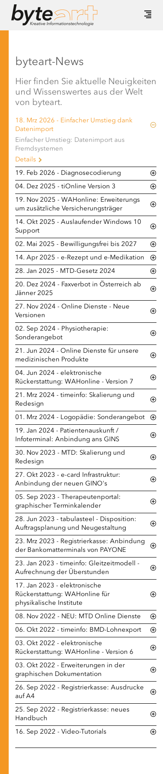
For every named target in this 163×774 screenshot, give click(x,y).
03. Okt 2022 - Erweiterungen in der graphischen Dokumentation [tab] (70, 670)
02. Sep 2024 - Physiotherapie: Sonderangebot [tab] (62, 333)
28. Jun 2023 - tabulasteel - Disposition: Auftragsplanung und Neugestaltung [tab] (75, 523)
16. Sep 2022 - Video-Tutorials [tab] (60, 732)
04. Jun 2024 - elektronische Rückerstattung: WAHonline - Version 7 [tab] (74, 377)
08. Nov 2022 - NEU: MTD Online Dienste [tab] (78, 616)
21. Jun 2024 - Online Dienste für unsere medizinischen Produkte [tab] (77, 355)
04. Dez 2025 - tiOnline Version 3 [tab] (65, 187)
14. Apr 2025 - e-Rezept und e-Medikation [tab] (79, 258)
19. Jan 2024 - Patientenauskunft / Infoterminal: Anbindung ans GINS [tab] (67, 435)
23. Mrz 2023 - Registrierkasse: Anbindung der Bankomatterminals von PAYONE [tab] (80, 546)
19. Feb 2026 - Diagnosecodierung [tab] (68, 173)
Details (25, 160)
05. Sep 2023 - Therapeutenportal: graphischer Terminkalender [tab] (68, 501)
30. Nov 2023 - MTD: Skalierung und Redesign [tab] (70, 457)
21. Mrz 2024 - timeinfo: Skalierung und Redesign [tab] (75, 399)
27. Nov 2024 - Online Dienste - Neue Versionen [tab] (72, 311)
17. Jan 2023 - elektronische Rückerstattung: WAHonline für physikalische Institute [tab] (62, 595)
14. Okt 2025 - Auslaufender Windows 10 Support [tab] (78, 226)
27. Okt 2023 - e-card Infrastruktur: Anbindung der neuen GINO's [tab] (67, 479)
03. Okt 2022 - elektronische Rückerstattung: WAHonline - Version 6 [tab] (74, 648)
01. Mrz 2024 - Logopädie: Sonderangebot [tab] (80, 417)
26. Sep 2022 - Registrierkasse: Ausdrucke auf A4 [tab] (79, 692)
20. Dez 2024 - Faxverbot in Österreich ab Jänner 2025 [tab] (78, 289)
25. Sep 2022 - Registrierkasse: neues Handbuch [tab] (72, 714)
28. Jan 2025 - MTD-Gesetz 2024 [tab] (65, 271)
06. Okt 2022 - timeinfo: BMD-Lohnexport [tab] (78, 630)
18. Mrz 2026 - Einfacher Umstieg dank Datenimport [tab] (74, 125)
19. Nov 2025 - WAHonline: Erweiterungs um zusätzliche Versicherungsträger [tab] (77, 204)
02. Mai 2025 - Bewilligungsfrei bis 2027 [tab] (76, 244)
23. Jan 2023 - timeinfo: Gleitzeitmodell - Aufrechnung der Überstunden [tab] (77, 568)
